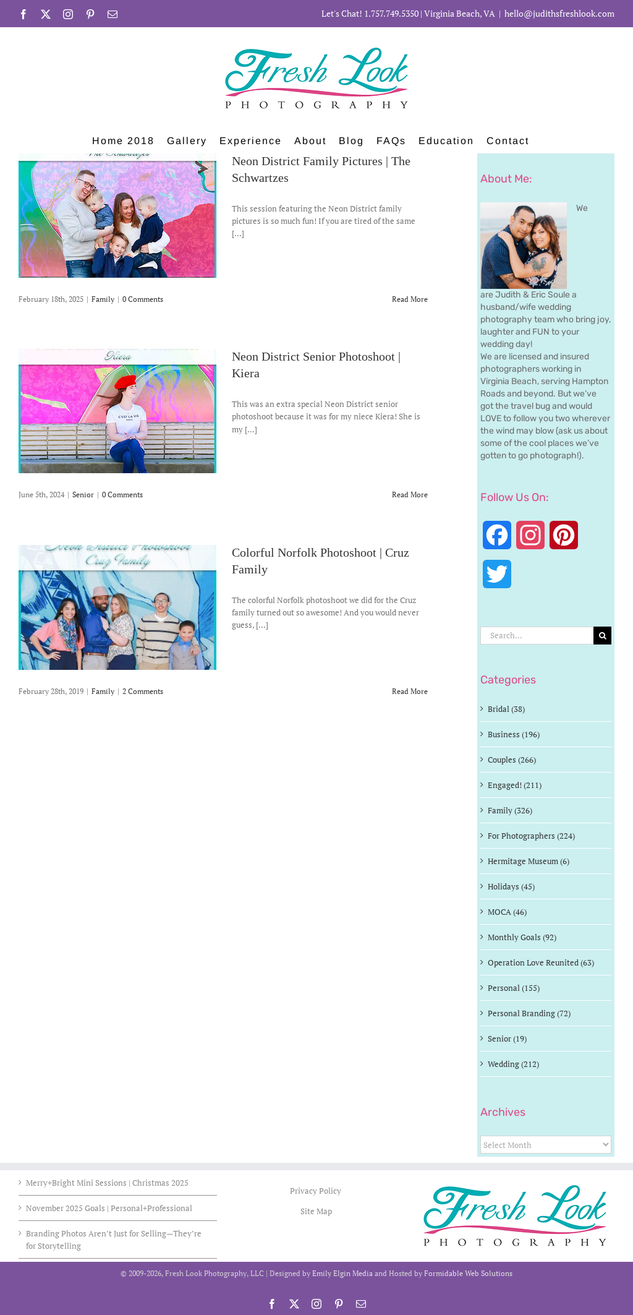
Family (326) (510, 810)
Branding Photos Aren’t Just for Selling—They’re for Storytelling (114, 1239)
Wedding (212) (513, 1063)
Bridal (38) (506, 708)
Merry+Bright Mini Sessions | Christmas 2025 (107, 1182)
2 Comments (142, 691)
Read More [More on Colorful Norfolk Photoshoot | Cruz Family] (410, 691)
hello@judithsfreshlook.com (559, 13)
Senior (83, 494)
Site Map (316, 1211)
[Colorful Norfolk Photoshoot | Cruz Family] (117, 607)
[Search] (602, 636)
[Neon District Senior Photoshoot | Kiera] (117, 411)
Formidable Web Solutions (468, 1273)
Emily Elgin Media (342, 1273)
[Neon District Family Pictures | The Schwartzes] (117, 215)
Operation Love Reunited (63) (541, 962)
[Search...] (536, 636)
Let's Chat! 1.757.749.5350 (369, 13)
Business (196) (514, 734)
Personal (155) (514, 987)
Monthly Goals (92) (522, 937)
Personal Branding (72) (529, 1013)
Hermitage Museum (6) (528, 861)
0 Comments (142, 299)
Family (102, 299)
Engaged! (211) (515, 784)
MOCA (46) (507, 911)
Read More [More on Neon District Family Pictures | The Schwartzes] (410, 299)
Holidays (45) (511, 886)
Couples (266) (512, 759)
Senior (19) (507, 1038)
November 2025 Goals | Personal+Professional (109, 1208)
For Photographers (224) (531, 835)
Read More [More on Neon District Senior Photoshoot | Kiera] (410, 494)
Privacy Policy (316, 1190)
